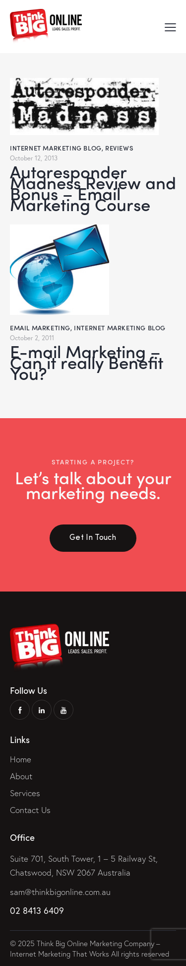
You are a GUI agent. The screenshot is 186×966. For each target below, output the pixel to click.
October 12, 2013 (34, 158)
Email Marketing (40, 327)
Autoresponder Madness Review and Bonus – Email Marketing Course (93, 188)
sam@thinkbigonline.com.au (60, 891)
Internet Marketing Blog (56, 147)
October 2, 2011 (32, 338)
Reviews (119, 147)
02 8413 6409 (37, 910)
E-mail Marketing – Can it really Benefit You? (86, 362)
